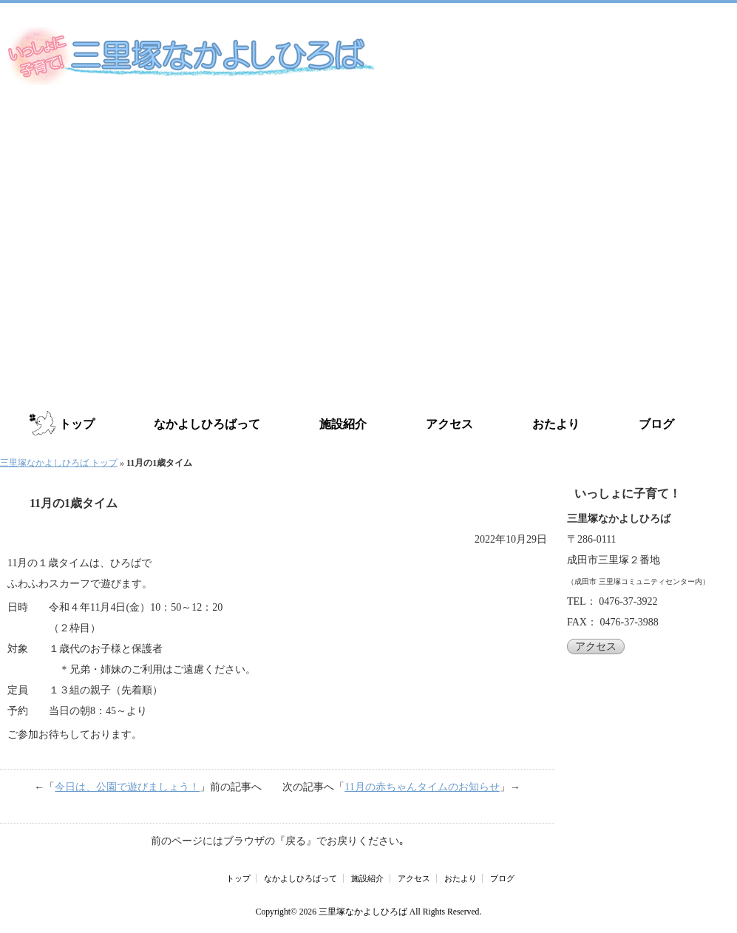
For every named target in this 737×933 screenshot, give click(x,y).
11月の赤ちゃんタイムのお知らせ (421, 787)
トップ (77, 424)
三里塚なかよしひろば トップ (59, 463)
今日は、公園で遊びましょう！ (127, 787)
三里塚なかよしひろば (363, 912)
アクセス (449, 424)
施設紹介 (343, 424)
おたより (556, 424)
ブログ (656, 424)
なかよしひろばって (207, 424)
